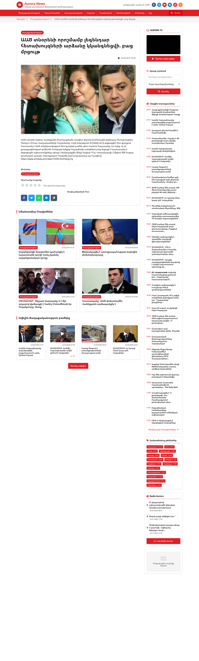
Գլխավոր (21, 19)
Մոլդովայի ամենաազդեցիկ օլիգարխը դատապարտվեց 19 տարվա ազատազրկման (165, 216)
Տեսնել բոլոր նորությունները (163, 429)
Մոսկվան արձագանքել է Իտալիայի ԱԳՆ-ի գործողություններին (164, 287)
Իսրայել (153, 455)
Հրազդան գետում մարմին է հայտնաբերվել (165, 131)
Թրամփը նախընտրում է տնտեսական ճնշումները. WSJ (166, 207)
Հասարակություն (74, 12)
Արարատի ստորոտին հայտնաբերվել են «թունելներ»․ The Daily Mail (164, 384)
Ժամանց (139, 12)
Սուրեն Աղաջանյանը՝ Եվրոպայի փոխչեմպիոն (163, 149)
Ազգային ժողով (156, 481)
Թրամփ (170, 459)
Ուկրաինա (154, 485)
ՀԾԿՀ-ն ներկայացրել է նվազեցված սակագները (164, 421)
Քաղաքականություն (29, 12)
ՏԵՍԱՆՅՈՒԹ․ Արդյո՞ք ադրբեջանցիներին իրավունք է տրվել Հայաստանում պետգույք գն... (166, 263)
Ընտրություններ (156, 472)
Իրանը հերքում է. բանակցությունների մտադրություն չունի (91, 350)
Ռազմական (105, 12)
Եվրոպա (153, 468)
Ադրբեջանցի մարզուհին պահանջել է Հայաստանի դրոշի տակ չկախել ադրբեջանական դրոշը (42, 254)
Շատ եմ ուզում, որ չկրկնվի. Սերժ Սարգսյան (165, 309)
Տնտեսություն (123, 12)
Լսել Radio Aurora (163, 541)
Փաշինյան (154, 464)
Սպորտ (91, 12)
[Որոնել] (176, 13)
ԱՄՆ (169, 447)
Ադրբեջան (170, 464)
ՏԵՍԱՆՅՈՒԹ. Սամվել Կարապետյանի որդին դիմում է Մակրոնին (61, 350)
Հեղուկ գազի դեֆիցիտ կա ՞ (162, 516)
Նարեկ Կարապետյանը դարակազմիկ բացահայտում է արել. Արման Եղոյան (30, 352)
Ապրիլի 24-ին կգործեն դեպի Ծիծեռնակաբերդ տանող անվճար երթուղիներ (165, 366)
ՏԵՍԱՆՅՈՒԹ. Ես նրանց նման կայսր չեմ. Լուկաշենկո (124, 350)
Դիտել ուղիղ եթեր (163, 58)
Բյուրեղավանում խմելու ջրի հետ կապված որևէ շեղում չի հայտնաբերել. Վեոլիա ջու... (165, 179)
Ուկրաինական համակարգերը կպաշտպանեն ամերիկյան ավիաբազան (165, 411)
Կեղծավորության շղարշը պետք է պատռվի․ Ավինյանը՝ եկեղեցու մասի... (164, 528)
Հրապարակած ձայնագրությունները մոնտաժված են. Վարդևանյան (162, 340)
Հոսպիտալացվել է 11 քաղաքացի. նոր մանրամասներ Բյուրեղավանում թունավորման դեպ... (162, 397)
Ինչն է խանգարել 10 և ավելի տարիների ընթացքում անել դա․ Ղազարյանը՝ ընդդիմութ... (165, 299)
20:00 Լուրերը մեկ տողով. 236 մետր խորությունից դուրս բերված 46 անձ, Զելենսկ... (165, 189)
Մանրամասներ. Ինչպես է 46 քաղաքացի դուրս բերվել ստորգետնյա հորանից (165, 140)
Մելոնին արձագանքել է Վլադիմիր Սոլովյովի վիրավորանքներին (163, 239)
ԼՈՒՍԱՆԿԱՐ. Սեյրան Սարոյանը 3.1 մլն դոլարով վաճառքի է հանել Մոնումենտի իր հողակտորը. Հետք (45, 303)
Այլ (150, 12)
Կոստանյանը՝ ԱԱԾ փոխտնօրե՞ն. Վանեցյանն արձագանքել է (102, 302)
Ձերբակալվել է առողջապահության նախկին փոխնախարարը (109, 253)
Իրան (152, 451)
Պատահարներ (52, 12)
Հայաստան (155, 447)
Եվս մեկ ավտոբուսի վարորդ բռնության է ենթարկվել (165, 375)
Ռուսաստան (155, 459)
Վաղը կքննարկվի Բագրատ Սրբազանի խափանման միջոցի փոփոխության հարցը (166, 112)
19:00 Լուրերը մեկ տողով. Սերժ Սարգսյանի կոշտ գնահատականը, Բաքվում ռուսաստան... (164, 227)
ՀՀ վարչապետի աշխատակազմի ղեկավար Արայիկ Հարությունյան (162, 505)
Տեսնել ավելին (78, 365)
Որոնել (163, 91)
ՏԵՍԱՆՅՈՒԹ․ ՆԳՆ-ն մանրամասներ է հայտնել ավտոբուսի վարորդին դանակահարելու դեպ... (164, 250)
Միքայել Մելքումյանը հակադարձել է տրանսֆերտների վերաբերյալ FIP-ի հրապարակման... (162, 354)
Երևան (167, 455)
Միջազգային (167, 451)
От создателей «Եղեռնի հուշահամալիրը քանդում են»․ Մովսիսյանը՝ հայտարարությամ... (164, 276)
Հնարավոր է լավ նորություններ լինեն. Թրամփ (166, 329)
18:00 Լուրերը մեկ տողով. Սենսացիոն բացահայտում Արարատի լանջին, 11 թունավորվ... (164, 319)
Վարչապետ (155, 476)
